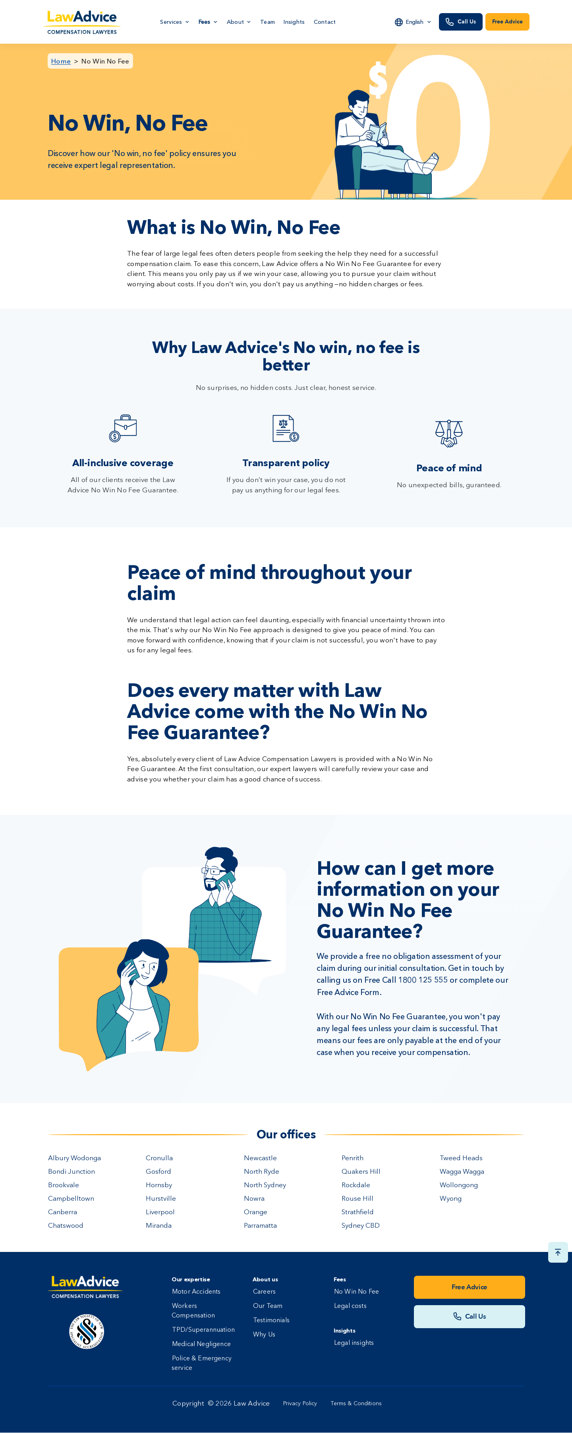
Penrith (352, 1158)
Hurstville (161, 1199)
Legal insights (354, 1343)
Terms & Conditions (356, 1403)
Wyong (451, 1199)
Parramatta (260, 1226)
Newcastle (260, 1158)
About (235, 21)
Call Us (467, 21)
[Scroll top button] (558, 1252)
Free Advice (507, 21)
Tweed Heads (461, 1158)
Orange (255, 1212)
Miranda (159, 1226)
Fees (205, 21)
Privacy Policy (300, 1403)
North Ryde (261, 1172)
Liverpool (160, 1212)
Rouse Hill (357, 1199)
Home (61, 61)
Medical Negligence (201, 1344)
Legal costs (350, 1306)
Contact (325, 21)
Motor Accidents (196, 1292)
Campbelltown (71, 1199)
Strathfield (358, 1212)
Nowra (254, 1199)
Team (267, 21)
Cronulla (159, 1158)
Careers (264, 1292)
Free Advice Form (348, 992)
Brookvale (63, 1185)
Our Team (267, 1306)
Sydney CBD (361, 1226)
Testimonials (271, 1320)
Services (171, 21)
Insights (294, 21)
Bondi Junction (71, 1172)
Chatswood (65, 1226)
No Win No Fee (105, 61)
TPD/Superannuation (203, 1330)
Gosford (158, 1172)
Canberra (62, 1212)
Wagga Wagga (462, 1172)
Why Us (264, 1335)
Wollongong (459, 1185)
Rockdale (356, 1185)
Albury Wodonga (74, 1158)
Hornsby (159, 1185)
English (414, 21)
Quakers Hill (361, 1172)
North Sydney (265, 1185)
